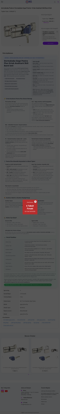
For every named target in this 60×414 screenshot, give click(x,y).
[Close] (35, 201)
